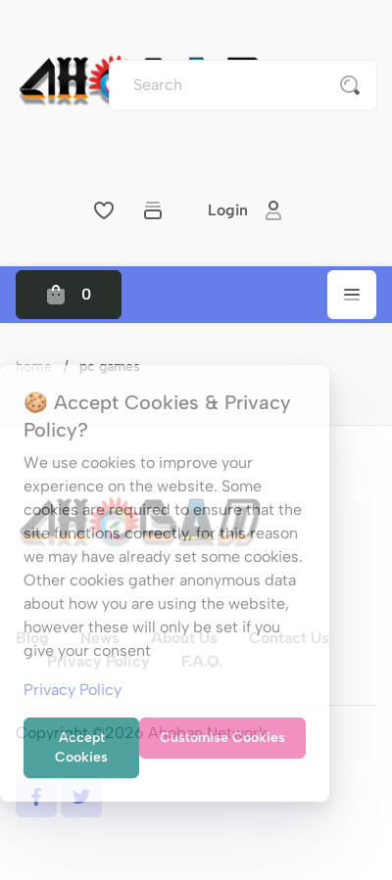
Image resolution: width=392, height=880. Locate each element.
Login (245, 210)
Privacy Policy (73, 689)
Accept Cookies (81, 747)
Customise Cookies (222, 737)
